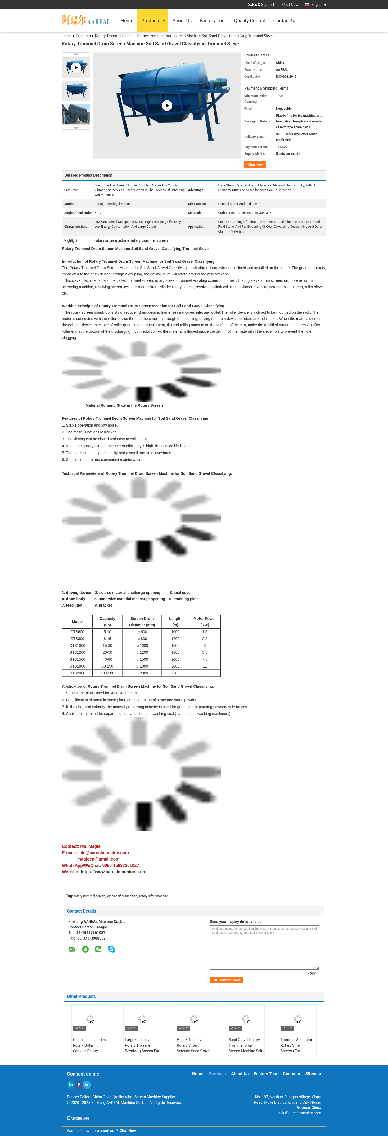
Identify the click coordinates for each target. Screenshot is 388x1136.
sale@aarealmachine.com (299, 1113)
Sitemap (313, 1073)
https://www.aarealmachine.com (113, 872)
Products (150, 20)
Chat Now (290, 4)
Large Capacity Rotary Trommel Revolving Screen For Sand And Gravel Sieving (142, 1051)
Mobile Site (78, 1118)
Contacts (291, 1073)
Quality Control (249, 20)
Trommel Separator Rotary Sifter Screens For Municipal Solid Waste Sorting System (296, 1054)
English (319, 4)
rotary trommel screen (89, 896)
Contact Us (285, 20)
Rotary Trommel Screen (114, 36)
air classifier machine (122, 896)
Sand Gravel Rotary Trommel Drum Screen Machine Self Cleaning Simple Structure (245, 1051)
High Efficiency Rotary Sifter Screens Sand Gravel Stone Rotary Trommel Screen (194, 1051)
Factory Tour (213, 20)
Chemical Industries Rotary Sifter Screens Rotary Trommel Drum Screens (89, 1051)
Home (127, 20)
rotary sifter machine (154, 896)
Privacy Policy (78, 1097)
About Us (182, 20)
